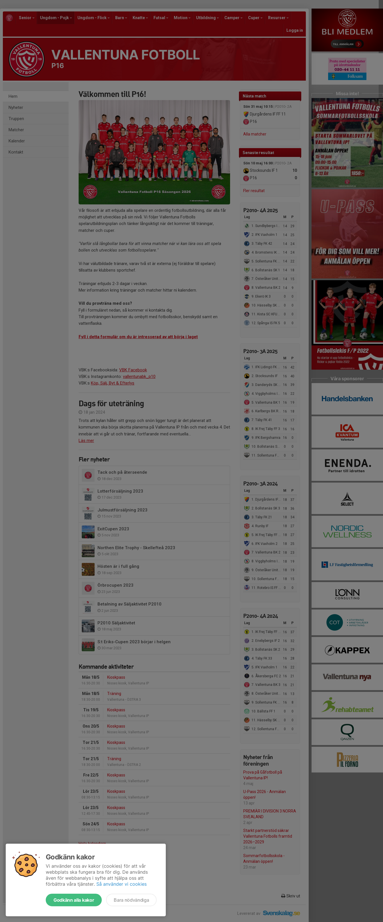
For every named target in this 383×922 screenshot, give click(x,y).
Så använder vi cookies (121, 884)
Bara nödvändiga (131, 900)
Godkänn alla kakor (73, 900)
